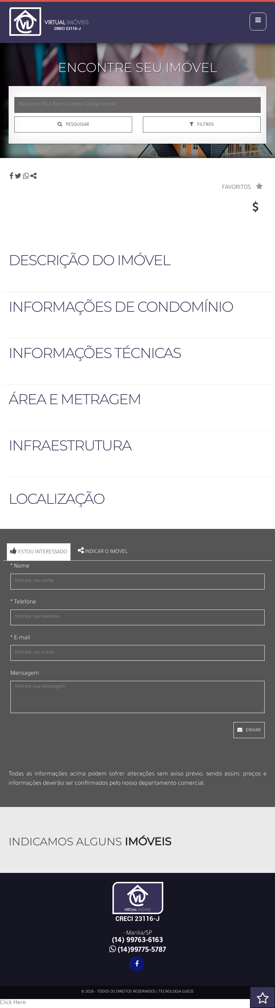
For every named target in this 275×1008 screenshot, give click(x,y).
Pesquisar (77, 125)
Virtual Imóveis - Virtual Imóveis (70, 19)
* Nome (19, 567)
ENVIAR (253, 730)
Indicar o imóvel (103, 551)
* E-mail (20, 638)
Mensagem (24, 674)
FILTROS (205, 125)
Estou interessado (38, 551)
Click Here (13, 1003)
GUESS (188, 992)
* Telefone (23, 602)
